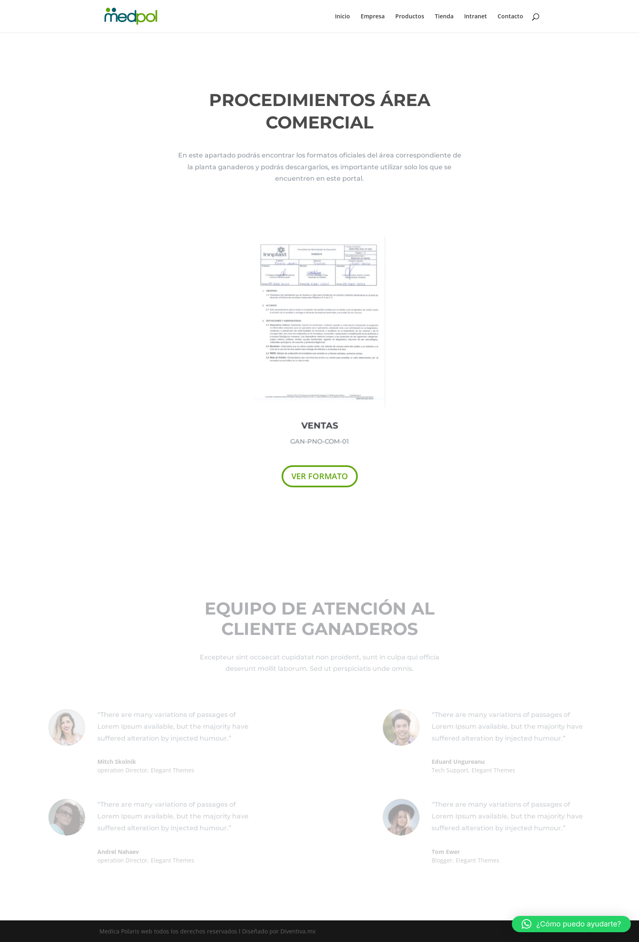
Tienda (444, 16)
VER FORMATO (319, 476)
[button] (571, 924)
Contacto (510, 16)
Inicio (342, 16)
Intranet (475, 16)
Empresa (373, 16)
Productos (409, 16)
